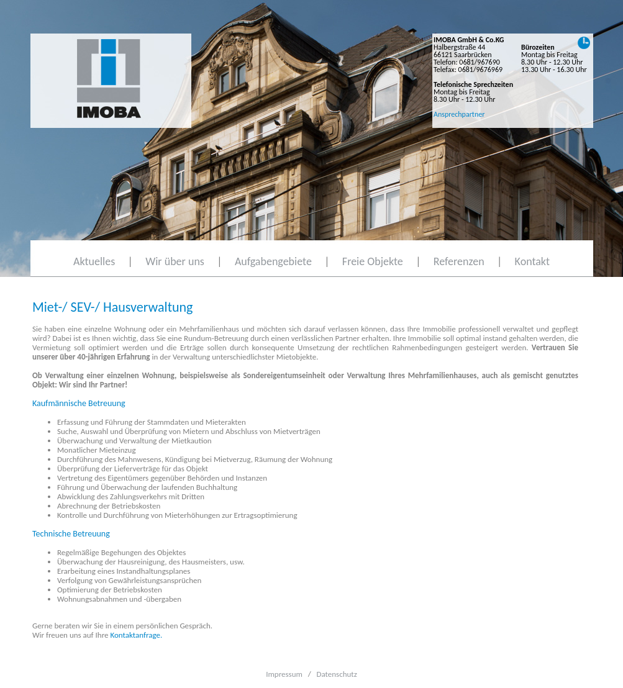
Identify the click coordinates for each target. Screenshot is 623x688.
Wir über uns (174, 261)
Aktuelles (94, 261)
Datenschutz (337, 674)
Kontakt (532, 261)
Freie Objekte (372, 261)
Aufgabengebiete (273, 261)
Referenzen (459, 261)
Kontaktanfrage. (136, 635)
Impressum (284, 674)
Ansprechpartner (459, 114)
